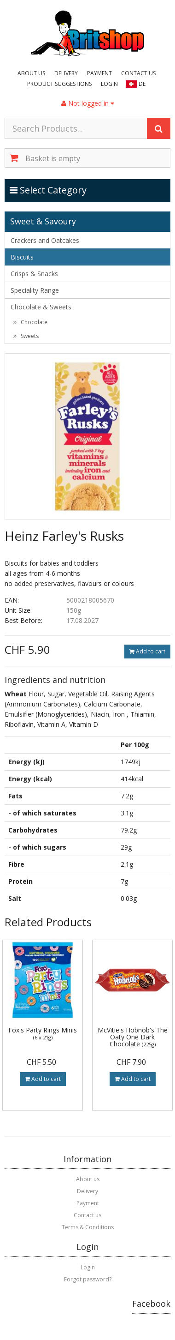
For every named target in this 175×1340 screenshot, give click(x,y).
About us (31, 73)
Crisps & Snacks (34, 273)
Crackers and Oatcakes (45, 240)
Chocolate (30, 322)
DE (142, 84)
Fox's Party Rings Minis (42, 1033)
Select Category (48, 189)
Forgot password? (87, 1279)
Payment (99, 73)
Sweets (26, 336)
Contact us (138, 73)
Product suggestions (59, 84)
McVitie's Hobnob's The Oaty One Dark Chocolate (133, 1037)
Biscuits (22, 257)
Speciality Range (35, 290)
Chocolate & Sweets (41, 306)
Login (109, 84)
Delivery (66, 73)
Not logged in (87, 103)
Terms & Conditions (88, 1227)
